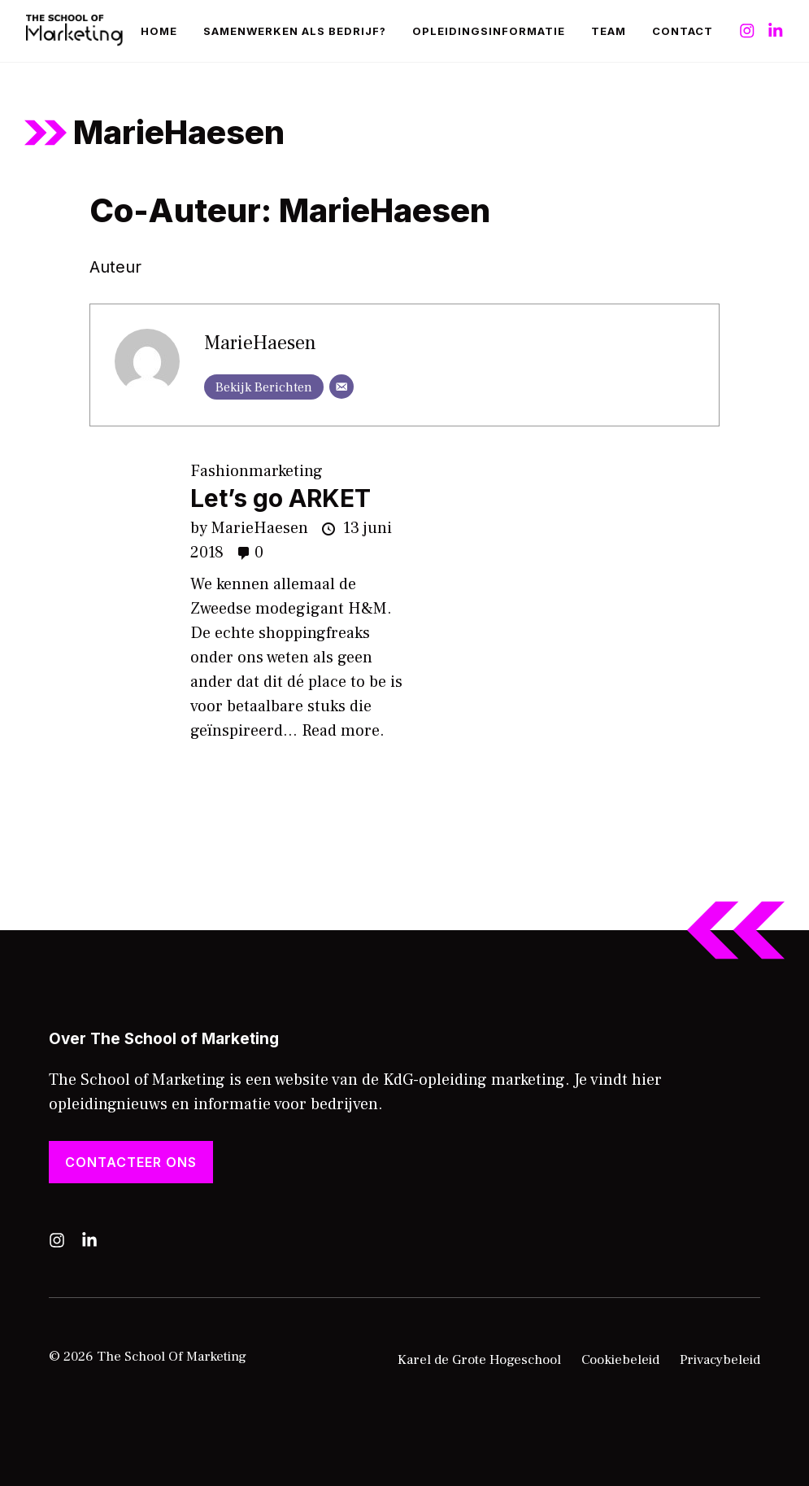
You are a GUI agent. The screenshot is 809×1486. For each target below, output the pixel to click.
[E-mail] (341, 386)
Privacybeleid (720, 1360)
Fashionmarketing (256, 471)
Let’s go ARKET (280, 498)
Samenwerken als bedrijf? (294, 30)
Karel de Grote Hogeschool (479, 1360)
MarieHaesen (260, 343)
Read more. (343, 730)
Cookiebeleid (620, 1360)
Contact (682, 30)
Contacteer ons (131, 1162)
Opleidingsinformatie (488, 30)
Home (159, 30)
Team (608, 30)
